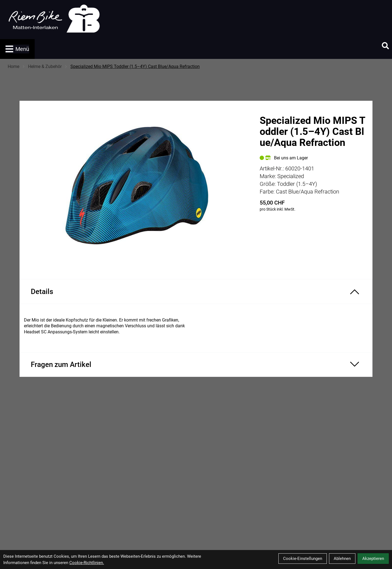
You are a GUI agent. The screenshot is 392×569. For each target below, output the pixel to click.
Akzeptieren (373, 558)
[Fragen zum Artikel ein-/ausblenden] (196, 364)
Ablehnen (342, 558)
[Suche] (385, 45)
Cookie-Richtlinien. (86, 562)
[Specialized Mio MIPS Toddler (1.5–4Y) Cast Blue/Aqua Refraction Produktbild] (137, 185)
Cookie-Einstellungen (302, 558)
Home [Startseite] (13, 66)
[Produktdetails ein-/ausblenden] (196, 291)
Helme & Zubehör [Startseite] (45, 66)
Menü (17, 49)
